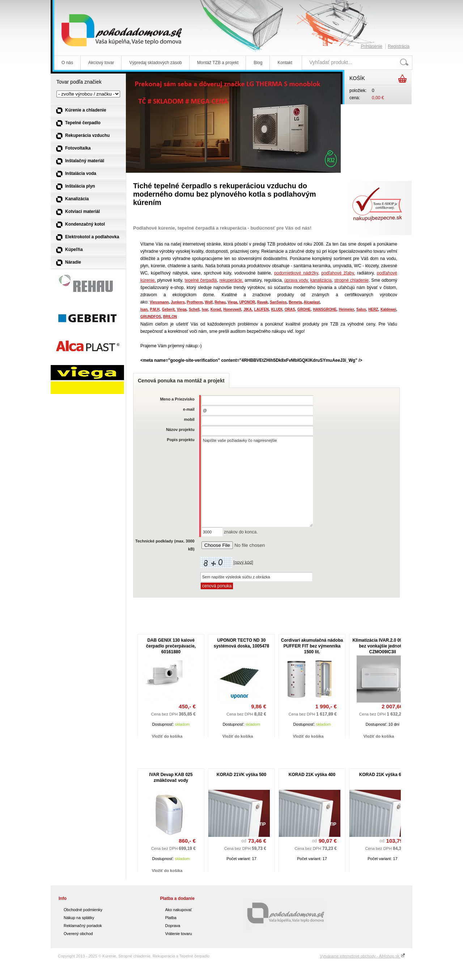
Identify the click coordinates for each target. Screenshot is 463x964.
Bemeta (295, 302)
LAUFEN (261, 309)
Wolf (208, 302)
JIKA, (248, 309)
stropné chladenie (351, 280)
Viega (182, 309)
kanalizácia (321, 280)
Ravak (262, 302)
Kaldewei (388, 309)
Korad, (216, 309)
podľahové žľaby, (338, 273)
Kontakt (284, 62)
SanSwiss (278, 302)
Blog (258, 62)
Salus (361, 309)
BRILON (170, 317)
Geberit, (169, 309)
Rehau (220, 302)
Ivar (205, 309)
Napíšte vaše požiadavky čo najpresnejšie (257, 481)
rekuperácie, (231, 280)
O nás (67, 62)
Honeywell (232, 309)
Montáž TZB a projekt (218, 62)
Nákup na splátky (79, 917)
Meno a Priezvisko (177, 399)
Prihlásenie (371, 46)
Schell (194, 309)
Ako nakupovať (178, 910)
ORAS (290, 309)
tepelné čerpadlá (200, 280)
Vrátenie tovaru (178, 933)
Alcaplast (311, 302)
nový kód (243, 562)
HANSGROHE (324, 309)
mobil (189, 419)
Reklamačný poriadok (83, 925)
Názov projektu (180, 429)
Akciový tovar (101, 62)
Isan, (144, 309)
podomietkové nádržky (296, 273)
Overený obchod (78, 933)
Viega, (233, 302)
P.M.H (155, 309)
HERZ (373, 309)
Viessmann (159, 302)
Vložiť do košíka (167, 736)
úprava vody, (296, 280)
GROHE (304, 309)
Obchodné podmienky (83, 910)
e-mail (189, 409)
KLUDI (277, 309)
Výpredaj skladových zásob (155, 62)
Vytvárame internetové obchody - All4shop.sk (362, 956)
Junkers (177, 302)
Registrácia (398, 46)
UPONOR (247, 302)
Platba (171, 917)
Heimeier (346, 309)
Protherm (195, 302)
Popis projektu (180, 439)
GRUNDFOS (150, 317)
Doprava (172, 925)
